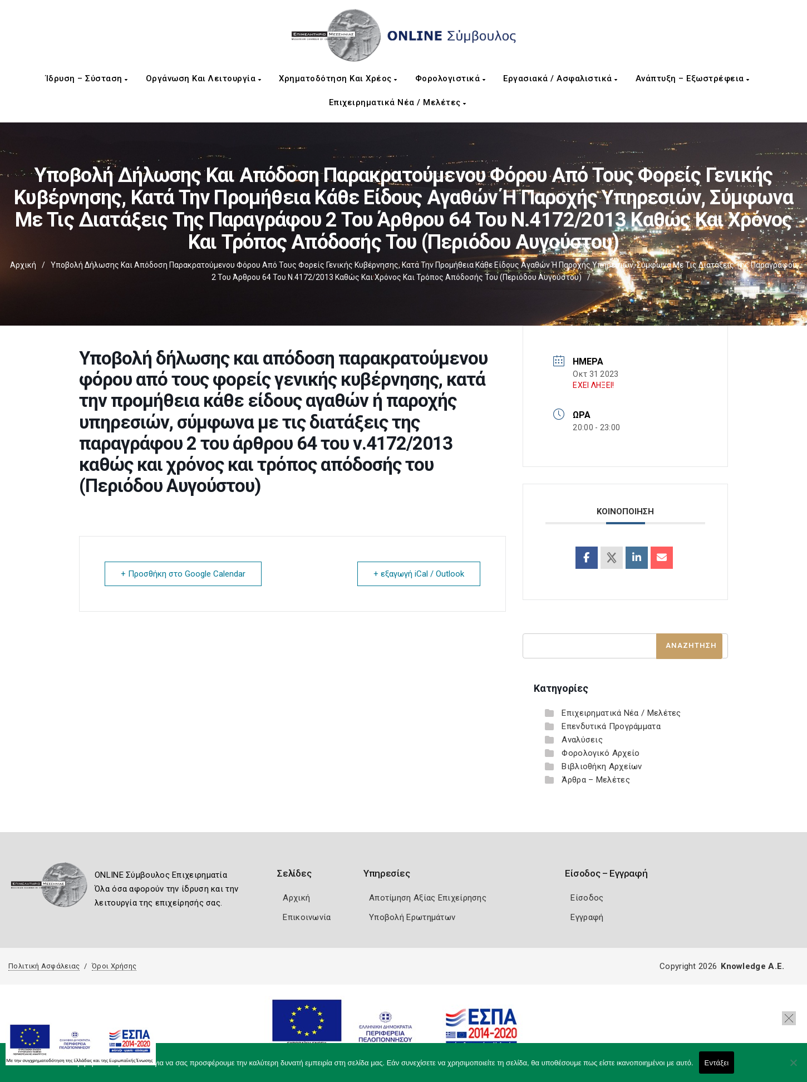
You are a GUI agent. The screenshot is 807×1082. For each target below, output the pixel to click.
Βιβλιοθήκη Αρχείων (602, 766)
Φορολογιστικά (450, 78)
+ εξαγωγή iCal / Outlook (418, 574)
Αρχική (23, 264)
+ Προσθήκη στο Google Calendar (183, 574)
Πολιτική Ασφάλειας (44, 966)
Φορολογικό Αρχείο (600, 753)
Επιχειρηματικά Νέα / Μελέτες (397, 102)
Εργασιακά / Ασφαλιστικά (560, 78)
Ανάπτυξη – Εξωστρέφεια (693, 78)
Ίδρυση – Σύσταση (87, 78)
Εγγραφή (586, 917)
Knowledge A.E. (752, 966)
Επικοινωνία (307, 917)
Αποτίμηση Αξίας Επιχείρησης (427, 898)
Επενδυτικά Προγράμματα (611, 726)
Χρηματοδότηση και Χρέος (338, 78)
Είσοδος (586, 898)
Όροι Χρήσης (114, 966)
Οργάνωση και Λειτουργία (204, 78)
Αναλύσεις (582, 740)
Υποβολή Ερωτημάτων (412, 917)
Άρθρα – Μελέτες (596, 780)
